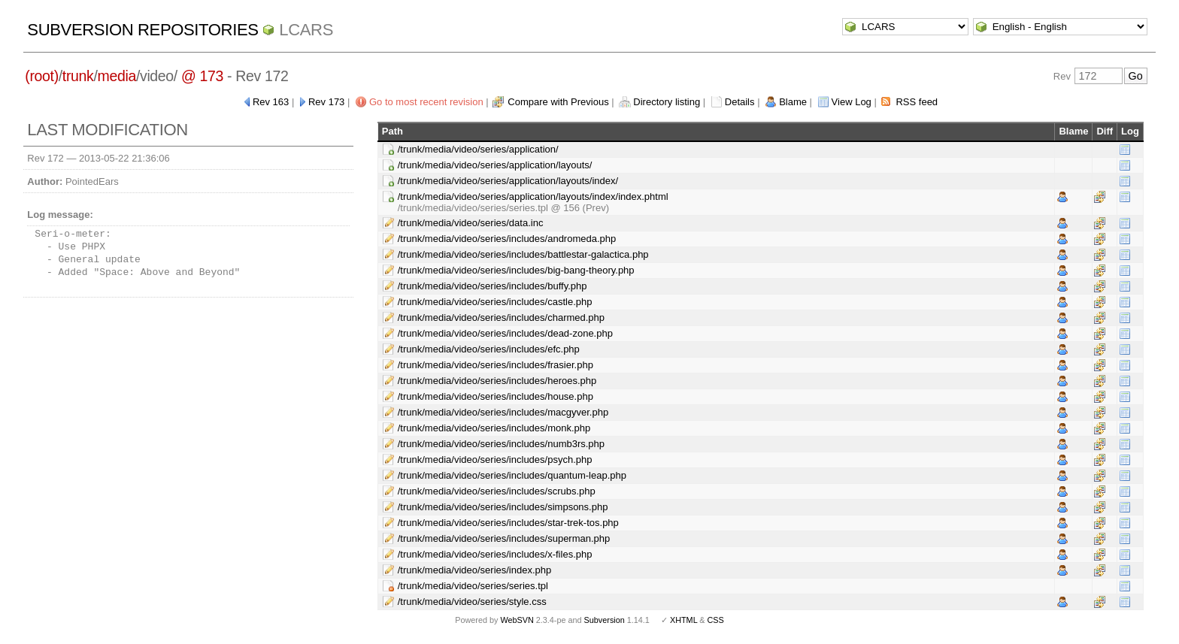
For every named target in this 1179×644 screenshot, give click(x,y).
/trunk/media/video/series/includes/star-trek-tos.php (508, 522)
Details (740, 101)
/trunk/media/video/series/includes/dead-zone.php (505, 333)
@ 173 (202, 76)
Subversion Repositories (142, 29)
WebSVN (516, 619)
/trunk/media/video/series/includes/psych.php (495, 459)
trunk (78, 76)
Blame (793, 101)
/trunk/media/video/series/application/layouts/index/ (508, 180)
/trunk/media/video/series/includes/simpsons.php (503, 506)
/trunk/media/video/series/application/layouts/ (495, 165)
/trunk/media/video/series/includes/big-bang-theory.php (516, 270)
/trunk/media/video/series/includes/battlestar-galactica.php (523, 254)
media (117, 76)
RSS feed (917, 101)
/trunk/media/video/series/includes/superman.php (504, 538)
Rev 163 (271, 101)
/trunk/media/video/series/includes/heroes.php (497, 380)
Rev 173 (326, 101)
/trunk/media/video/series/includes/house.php (495, 396)
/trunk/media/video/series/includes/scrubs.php (497, 491)
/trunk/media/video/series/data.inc (471, 222)
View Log (851, 101)
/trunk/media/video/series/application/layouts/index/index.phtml (533, 196)
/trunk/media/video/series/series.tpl (473, 585)
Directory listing (666, 101)
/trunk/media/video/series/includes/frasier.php (495, 364)
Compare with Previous (558, 101)
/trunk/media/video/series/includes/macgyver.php (503, 412)
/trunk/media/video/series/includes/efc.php (489, 349)
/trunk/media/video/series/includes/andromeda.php (507, 238)
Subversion (604, 619)
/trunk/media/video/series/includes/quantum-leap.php (512, 475)
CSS (716, 619)
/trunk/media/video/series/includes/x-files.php (495, 554)
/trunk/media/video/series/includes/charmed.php (501, 317)
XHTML (683, 619)
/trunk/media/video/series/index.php (475, 570)
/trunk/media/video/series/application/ (478, 149)
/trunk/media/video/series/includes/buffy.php (492, 286)
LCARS (306, 29)
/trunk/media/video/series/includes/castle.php (495, 301)
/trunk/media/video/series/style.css (472, 601)
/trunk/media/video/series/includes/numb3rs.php (501, 443)
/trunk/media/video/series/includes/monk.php (494, 428)
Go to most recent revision (426, 101)
